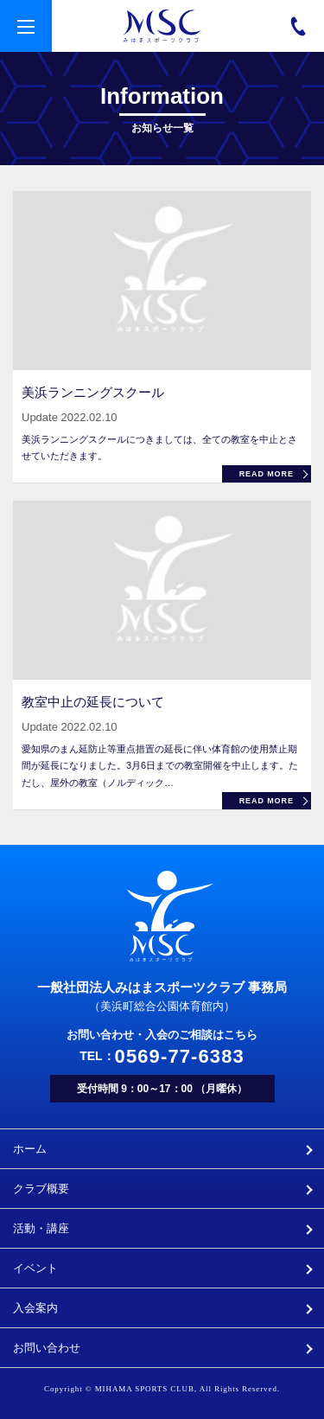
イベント (35, 1268)
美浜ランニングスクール (93, 392)
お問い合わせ (46, 1347)
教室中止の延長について (93, 701)
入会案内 (35, 1307)
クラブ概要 (41, 1188)
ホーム (30, 1148)
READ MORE (266, 474)
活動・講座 (41, 1228)
